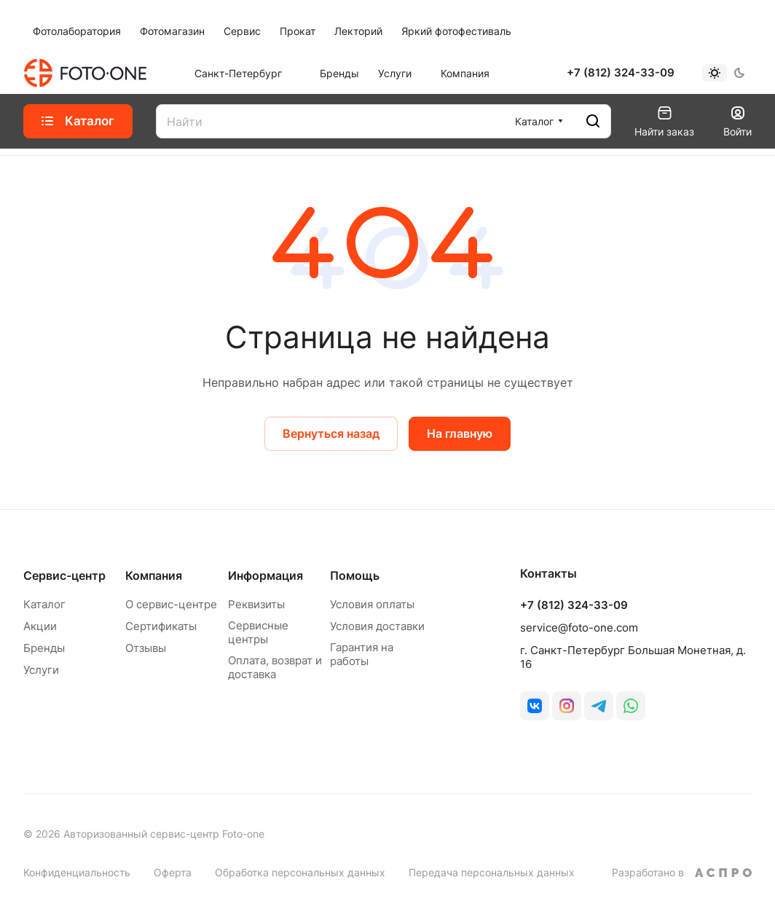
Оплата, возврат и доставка (275, 667)
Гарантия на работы (361, 654)
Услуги (41, 670)
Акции (40, 626)
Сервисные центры (258, 632)
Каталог (44, 604)
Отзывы (145, 648)
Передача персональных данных (492, 872)
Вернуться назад (331, 433)
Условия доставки (377, 626)
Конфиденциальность (76, 872)
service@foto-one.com (579, 627)
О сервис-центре (171, 604)
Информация (265, 575)
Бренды (44, 648)
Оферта (173, 872)
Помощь (354, 575)
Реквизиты (256, 604)
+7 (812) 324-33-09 (620, 72)
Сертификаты (161, 626)
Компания (153, 575)
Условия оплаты (372, 604)
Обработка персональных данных (300, 872)
